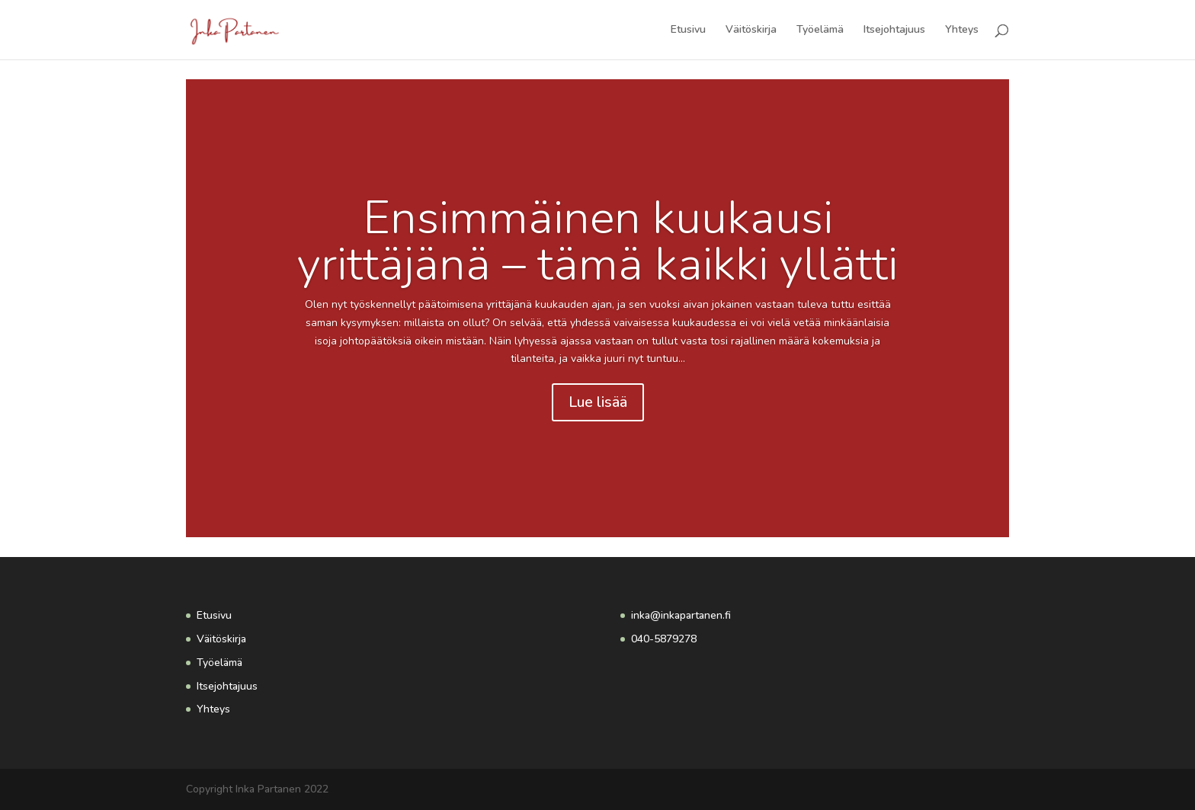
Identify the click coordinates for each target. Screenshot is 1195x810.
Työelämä (820, 30)
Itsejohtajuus (894, 30)
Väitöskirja (751, 30)
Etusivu (688, 30)
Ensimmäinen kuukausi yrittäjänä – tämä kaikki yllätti (597, 241)
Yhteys (962, 30)
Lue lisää (598, 402)
